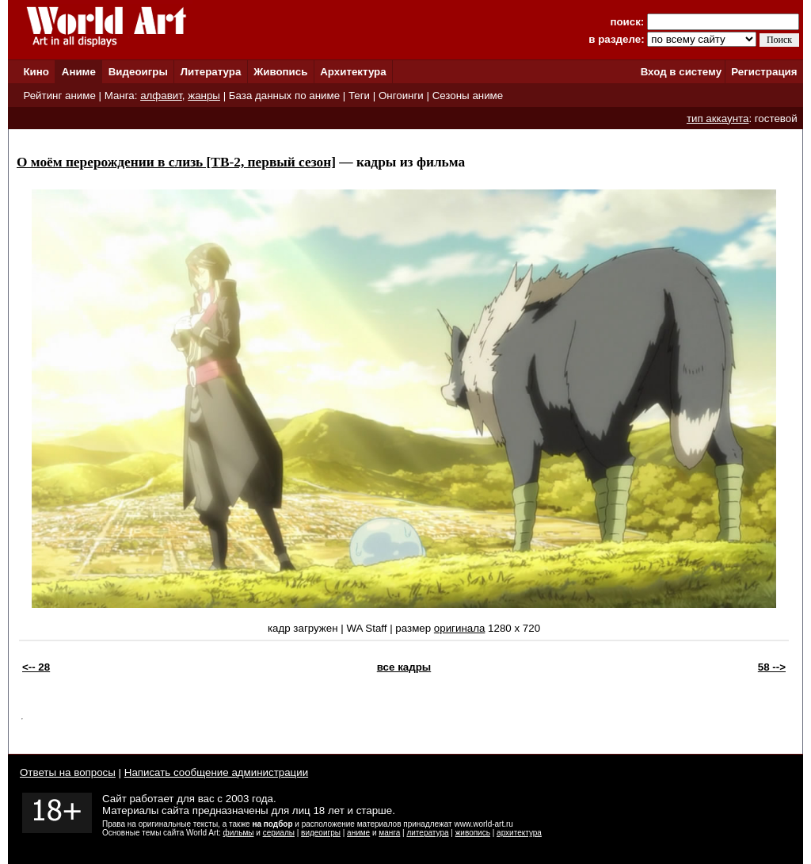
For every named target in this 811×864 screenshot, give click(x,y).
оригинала (459, 628)
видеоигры (321, 832)
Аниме (79, 72)
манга (389, 832)
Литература (211, 72)
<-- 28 (36, 667)
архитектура (519, 832)
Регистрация (764, 72)
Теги (359, 95)
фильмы (238, 832)
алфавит (161, 95)
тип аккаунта (718, 118)
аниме (358, 832)
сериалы (279, 832)
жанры (204, 95)
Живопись (280, 72)
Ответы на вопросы (68, 772)
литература (427, 832)
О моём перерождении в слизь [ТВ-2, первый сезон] (176, 162)
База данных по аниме (284, 95)
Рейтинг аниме (59, 95)
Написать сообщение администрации (216, 772)
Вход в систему (681, 72)
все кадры (404, 667)
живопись (472, 832)
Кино (36, 72)
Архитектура (353, 72)
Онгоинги (401, 95)
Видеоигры (138, 72)
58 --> (772, 667)
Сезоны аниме (468, 95)
